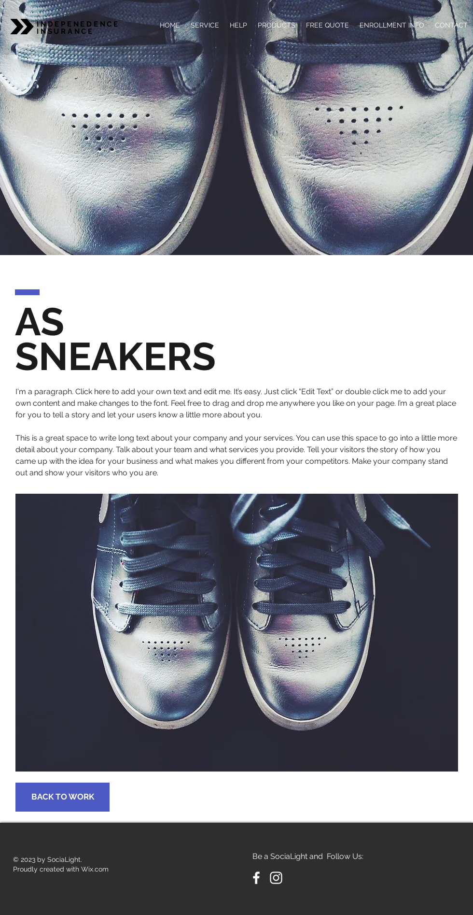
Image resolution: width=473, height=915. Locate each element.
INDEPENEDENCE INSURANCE (78, 28)
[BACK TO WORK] (62, 797)
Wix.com (95, 869)
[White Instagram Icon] (276, 878)
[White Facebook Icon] (256, 878)
